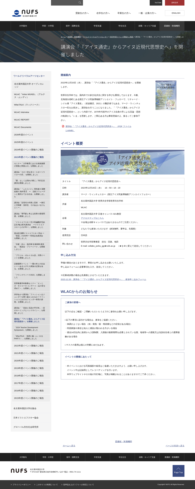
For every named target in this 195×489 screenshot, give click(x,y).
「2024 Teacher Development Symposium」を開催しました (26, 328)
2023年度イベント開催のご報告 (122, 37)
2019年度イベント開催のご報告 (29, 368)
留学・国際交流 (73, 26)
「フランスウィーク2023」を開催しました (29, 276)
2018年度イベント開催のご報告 (29, 375)
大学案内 (23, 26)
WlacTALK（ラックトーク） (27, 104)
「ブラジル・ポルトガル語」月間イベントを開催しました (29, 256)
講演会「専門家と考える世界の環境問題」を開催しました (29, 215)
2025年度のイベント (23, 142)
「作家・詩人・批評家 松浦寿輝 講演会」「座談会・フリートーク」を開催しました (29, 246)
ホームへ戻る (69, 445)
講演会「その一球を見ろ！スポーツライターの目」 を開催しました (29, 173)
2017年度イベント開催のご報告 (29, 383)
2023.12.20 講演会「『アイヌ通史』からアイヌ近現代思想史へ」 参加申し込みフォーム (103, 279)
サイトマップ (94, 3)
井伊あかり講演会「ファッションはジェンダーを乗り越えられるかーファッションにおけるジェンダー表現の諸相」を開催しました (29, 298)
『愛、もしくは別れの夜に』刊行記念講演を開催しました (29, 182)
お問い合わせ (142, 3)
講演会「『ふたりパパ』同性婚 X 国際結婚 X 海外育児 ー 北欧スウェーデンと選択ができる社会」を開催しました (29, 193)
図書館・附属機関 (172, 26)
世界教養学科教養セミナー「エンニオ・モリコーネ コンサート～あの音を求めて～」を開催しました (29, 285)
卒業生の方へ (124, 13)
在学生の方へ (103, 13)
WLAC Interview (21, 112)
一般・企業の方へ (147, 13)
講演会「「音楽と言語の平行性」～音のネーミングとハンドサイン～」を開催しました (29, 310)
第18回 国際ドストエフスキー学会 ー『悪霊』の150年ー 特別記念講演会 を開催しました (29, 235)
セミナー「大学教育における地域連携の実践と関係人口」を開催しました (29, 164)
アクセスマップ (126, 3)
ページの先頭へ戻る (175, 445)
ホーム (63, 37)
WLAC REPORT (21, 119)
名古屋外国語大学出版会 (24, 408)
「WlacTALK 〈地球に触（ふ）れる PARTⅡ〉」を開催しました (29, 337)
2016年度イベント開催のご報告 (29, 390)
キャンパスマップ (109, 3)
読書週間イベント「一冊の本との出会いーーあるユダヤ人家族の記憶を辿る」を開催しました (29, 266)
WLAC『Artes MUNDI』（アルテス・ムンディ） (29, 95)
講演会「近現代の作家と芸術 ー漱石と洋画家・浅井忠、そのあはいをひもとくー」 (29, 205)
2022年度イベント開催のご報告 (29, 345)
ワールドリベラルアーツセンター (95, 37)
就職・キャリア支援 (147, 26)
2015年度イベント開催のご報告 (29, 398)
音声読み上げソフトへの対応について (78, 485)
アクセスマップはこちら (92, 218)
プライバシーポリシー (22, 485)
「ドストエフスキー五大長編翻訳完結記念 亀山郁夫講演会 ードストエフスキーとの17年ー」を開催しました (29, 224)
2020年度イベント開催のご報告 (29, 360)
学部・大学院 (48, 26)
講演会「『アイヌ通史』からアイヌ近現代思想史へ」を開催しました (29, 320)
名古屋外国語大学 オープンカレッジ (29, 85)
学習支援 (97, 26)
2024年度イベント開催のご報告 (29, 149)
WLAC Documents (22, 127)
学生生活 (122, 26)
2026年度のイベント (23, 134)
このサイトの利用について (47, 485)
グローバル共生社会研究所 (25, 427)
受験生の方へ (82, 13)
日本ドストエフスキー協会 (25, 417)
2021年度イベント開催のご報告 (29, 353)
